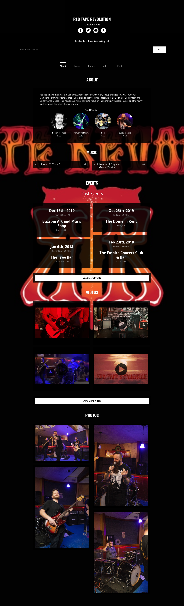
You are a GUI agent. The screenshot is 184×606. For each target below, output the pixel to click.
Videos (106, 66)
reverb (103, 30)
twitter (88, 30)
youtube (96, 30)
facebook (80, 30)
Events (91, 66)
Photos (120, 66)
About (63, 66)
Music (77, 66)
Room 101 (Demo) (50, 164)
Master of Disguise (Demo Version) (109, 166)
